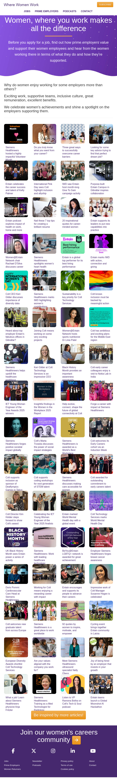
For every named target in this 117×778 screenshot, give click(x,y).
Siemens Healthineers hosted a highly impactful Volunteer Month (16, 153)
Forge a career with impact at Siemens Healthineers (101, 407)
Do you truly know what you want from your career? (44, 150)
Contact (92, 765)
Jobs (6, 761)
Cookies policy (67, 769)
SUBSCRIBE (105, 4)
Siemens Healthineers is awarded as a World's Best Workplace (70, 447)
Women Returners (12, 769)
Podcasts (36, 765)
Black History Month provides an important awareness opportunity (72, 373)
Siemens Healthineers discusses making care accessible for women (72, 483)
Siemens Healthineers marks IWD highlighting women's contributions (44, 300)
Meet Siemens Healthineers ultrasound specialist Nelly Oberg (70, 667)
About (92, 761)
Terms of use (67, 765)
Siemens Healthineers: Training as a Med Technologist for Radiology (43, 703)
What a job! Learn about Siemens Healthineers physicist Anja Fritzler (15, 703)
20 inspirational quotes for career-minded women (71, 223)
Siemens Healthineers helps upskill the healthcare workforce (15, 373)
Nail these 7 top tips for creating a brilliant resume (44, 223)
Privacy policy (67, 761)
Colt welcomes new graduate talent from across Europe (16, 627)
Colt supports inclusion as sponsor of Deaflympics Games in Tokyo (14, 483)
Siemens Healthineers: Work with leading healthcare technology (44, 557)
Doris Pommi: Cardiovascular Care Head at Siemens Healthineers (13, 593)
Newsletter (37, 761)
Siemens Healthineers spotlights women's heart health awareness (44, 263)
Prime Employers (12, 765)
